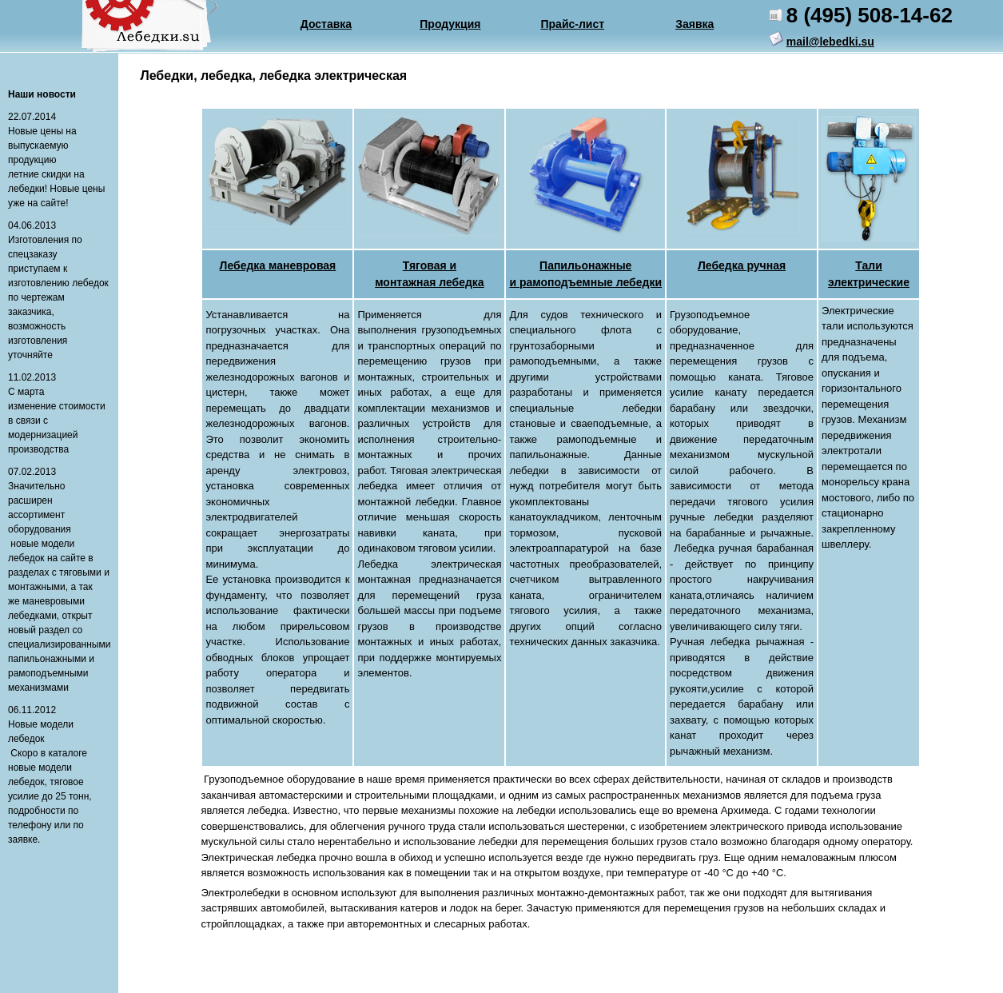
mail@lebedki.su (830, 41)
